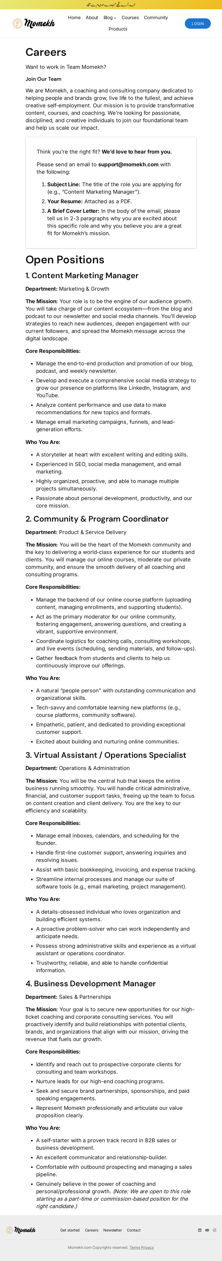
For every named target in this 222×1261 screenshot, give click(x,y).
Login (198, 23)
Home (74, 17)
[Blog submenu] (115, 17)
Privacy (147, 1247)
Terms (135, 1247)
